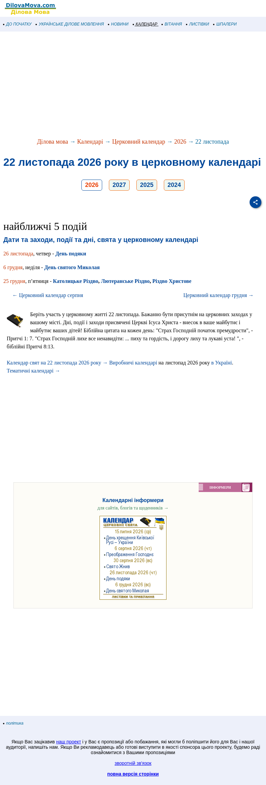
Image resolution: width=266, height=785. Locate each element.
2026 (180, 141)
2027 (119, 185)
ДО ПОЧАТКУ (17, 24)
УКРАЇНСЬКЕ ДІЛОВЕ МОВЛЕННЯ (70, 24)
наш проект (68, 741)
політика (13, 723)
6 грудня (12, 267)
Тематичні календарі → (33, 371)
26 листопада (18, 253)
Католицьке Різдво (75, 281)
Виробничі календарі (133, 362)
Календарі (90, 141)
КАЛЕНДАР (145, 24)
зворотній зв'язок (133, 763)
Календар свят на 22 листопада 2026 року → (57, 362)
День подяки (70, 253)
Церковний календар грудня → (218, 295)
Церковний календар (138, 141)
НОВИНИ (118, 24)
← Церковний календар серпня (47, 295)
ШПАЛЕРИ (225, 24)
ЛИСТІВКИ (197, 24)
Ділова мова (52, 141)
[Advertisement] (133, 85)
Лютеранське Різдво (125, 281)
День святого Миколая (71, 267)
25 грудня (14, 281)
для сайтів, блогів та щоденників (133, 507)
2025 (146, 185)
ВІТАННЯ (172, 24)
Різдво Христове (172, 281)
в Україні (221, 362)
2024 (174, 185)
